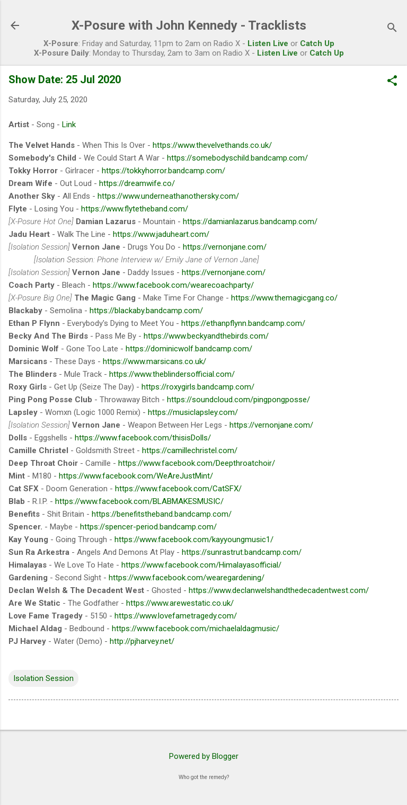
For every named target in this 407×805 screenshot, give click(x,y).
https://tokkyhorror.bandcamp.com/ (163, 170)
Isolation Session (43, 678)
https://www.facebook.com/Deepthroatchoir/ (196, 463)
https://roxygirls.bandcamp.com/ (197, 387)
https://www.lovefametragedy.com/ (175, 616)
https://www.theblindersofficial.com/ (172, 374)
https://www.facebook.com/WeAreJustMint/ (136, 476)
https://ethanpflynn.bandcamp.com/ (243, 323)
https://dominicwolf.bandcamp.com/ (189, 348)
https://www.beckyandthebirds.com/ (206, 336)
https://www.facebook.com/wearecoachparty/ (173, 285)
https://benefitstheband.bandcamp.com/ (162, 514)
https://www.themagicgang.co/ (284, 298)
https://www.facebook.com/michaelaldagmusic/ (195, 628)
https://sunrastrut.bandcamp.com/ (242, 552)
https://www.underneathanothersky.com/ (168, 196)
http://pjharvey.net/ (142, 641)
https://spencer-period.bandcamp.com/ (148, 527)
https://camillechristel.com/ (189, 450)
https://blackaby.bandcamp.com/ (146, 310)
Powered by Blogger (203, 756)
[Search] (392, 29)
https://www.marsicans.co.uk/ (154, 361)
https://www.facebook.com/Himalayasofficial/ (201, 565)
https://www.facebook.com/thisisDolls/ (143, 438)
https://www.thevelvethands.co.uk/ (212, 145)
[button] (392, 81)
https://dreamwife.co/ (137, 183)
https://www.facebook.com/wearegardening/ (186, 577)
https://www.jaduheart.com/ (161, 234)
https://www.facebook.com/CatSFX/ (178, 488)
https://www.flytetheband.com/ (134, 209)
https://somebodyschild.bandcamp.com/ (237, 158)
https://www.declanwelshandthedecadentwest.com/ (279, 590)
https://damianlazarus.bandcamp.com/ (250, 221)
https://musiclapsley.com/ (193, 412)
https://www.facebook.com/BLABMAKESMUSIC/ (139, 501)
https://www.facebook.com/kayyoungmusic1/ (193, 539)
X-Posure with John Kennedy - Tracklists (189, 25)
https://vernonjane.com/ (225, 247)
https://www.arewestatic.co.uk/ (180, 603)
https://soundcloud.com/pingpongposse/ (238, 399)
